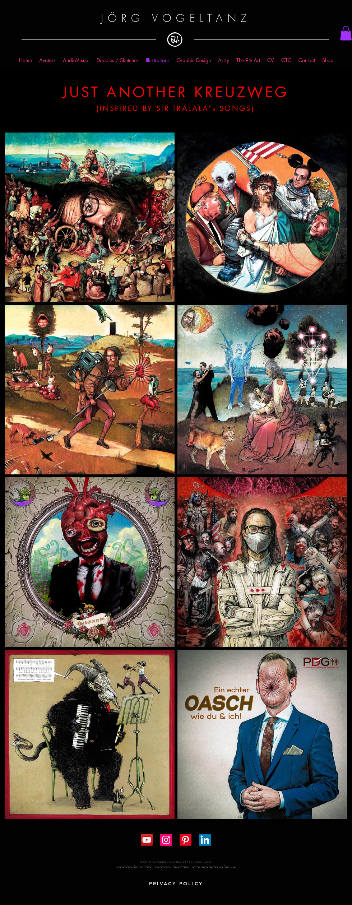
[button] (346, 33)
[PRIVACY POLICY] (176, 883)
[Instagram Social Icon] (166, 840)
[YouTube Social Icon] (147, 840)
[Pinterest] (185, 840)
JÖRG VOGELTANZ (176, 18)
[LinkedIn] (205, 840)
